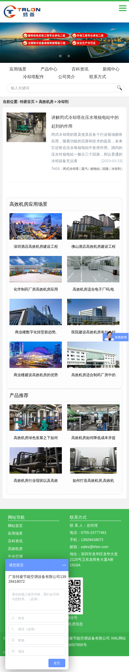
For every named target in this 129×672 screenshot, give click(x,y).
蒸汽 (84, 169)
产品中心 (49, 69)
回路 (105, 169)
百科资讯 (80, 69)
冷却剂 (116, 169)
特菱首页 (27, 102)
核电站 (95, 169)
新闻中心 (111, 69)
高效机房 (15, 549)
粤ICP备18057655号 (70, 645)
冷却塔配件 (33, 76)
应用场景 (17, 69)
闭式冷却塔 (71, 169)
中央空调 (15, 556)
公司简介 (66, 76)
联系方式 (97, 76)
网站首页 (15, 526)
